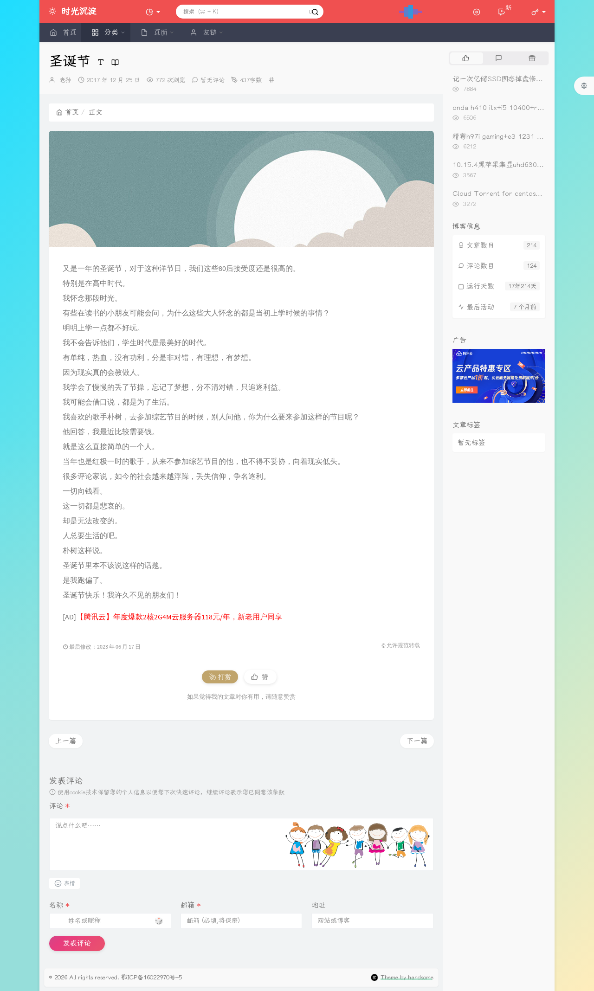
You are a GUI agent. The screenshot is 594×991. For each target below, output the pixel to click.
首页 (67, 112)
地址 (318, 905)
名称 (59, 905)
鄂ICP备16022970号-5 (151, 977)
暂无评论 (212, 80)
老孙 (65, 80)
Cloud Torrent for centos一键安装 (507, 193)
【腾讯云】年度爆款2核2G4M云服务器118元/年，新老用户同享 (179, 616)
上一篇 (65, 741)
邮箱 (191, 905)
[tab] (465, 57)
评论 (59, 806)
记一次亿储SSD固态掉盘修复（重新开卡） (518, 79)
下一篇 (417, 741)
